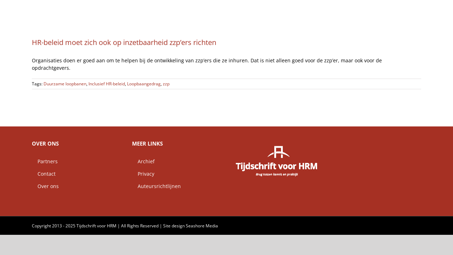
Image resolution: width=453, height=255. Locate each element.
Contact (44, 173)
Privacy (143, 173)
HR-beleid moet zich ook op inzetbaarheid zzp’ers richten (124, 42)
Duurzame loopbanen (65, 84)
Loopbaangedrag (144, 84)
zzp (166, 84)
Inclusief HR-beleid (106, 84)
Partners (45, 161)
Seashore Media (202, 226)
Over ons (45, 186)
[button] (418, 9)
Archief (143, 161)
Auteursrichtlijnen (156, 186)
